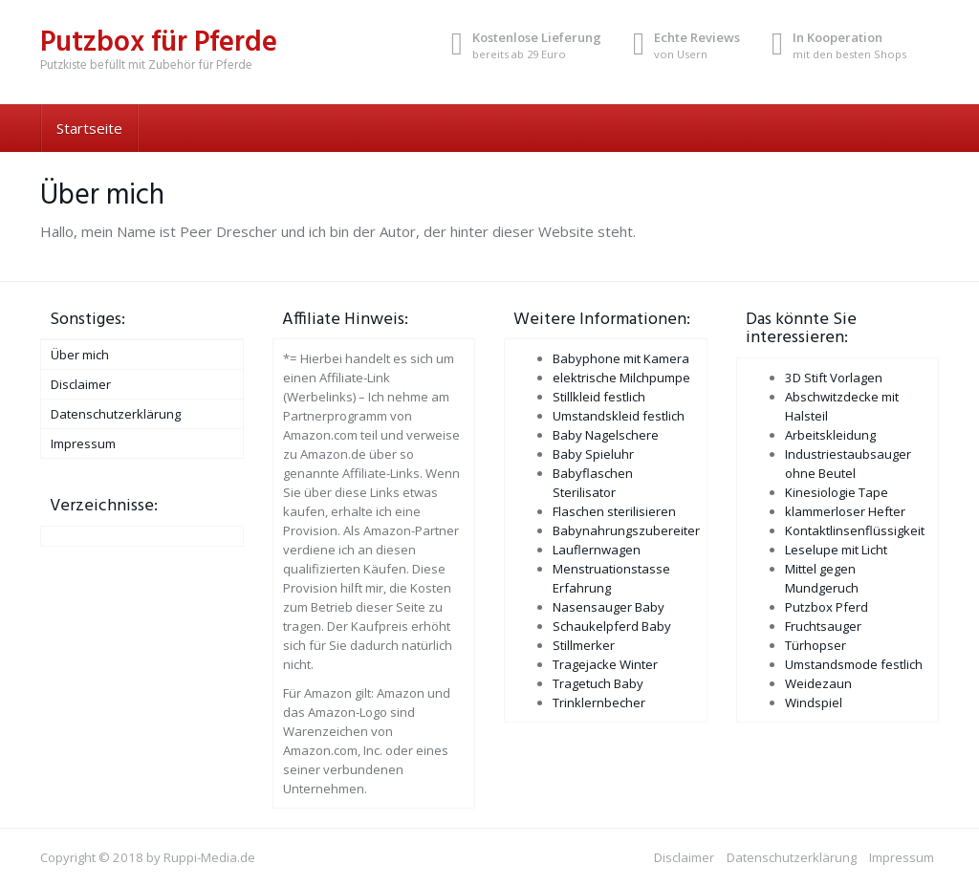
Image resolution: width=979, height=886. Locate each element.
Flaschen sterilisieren (614, 511)
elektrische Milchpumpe (621, 377)
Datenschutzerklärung (116, 413)
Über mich (80, 354)
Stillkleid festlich (599, 396)
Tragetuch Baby (598, 683)
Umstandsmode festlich (854, 664)
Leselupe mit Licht (836, 549)
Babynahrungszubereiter (626, 530)
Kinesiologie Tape (836, 492)
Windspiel (813, 702)
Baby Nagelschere (606, 434)
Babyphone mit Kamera (621, 358)
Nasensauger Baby (608, 607)
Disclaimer (81, 384)
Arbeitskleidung (830, 434)
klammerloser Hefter (845, 511)
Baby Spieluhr (593, 454)
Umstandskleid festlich (619, 415)
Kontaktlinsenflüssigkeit (855, 530)
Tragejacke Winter (605, 664)
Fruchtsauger (823, 626)
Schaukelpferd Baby (612, 626)
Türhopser (815, 645)
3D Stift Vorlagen (833, 377)
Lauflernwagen (597, 549)
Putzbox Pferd (826, 607)
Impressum (83, 443)
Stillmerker (584, 645)
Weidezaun (818, 683)
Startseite (89, 128)
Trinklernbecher (599, 702)
